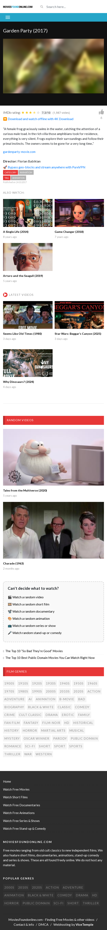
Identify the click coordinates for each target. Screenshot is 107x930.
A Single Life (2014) (16, 231)
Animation (26, 172)
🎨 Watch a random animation (29, 618)
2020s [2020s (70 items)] (79, 691)
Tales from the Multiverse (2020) (25, 490)
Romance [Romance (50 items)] (12, 746)
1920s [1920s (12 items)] (37, 683)
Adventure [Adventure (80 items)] (14, 699)
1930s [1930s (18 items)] (51, 683)
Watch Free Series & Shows (21, 821)
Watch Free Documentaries (21, 805)
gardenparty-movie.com (19, 152)
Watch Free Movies (16, 789)
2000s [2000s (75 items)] (51, 691)
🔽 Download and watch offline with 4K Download (38, 119)
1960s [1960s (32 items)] (92, 683)
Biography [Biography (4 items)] (14, 707)
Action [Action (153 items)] (93, 691)
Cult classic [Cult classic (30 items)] (30, 715)
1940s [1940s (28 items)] (65, 683)
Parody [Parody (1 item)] (60, 738)
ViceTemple (84, 924)
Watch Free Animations (19, 813)
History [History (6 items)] (11, 730)
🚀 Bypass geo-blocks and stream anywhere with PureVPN (44, 167)
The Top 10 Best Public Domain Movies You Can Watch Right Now (50, 657)
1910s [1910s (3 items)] (23, 683)
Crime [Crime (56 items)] (9, 715)
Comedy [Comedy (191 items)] (82, 707)
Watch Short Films (15, 797)
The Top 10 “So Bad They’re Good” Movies (34, 651)
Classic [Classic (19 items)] (64, 707)
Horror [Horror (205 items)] (30, 730)
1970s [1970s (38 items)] (9, 691)
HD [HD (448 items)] (66, 723)
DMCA (43, 924)
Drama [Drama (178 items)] (51, 715)
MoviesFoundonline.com (25, 919)
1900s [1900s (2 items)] (9, 683)
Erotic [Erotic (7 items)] (68, 715)
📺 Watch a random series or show (32, 625)
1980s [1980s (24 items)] (23, 691)
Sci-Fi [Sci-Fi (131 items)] (30, 746)
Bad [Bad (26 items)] (81, 699)
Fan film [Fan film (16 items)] (12, 723)
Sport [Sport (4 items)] (59, 746)
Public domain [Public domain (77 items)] (84, 738)
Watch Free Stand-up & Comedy (24, 828)
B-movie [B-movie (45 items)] (66, 699)
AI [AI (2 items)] (30, 699)
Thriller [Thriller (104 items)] (12, 754)
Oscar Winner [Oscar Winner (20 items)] (36, 738)
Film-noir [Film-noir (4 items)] (51, 723)
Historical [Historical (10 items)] (83, 723)
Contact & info (24, 924)
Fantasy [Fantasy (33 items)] (31, 723)
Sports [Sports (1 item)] (75, 746)
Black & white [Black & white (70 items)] (41, 707)
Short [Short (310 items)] (44, 746)
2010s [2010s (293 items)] (65, 691)
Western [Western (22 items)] (44, 754)
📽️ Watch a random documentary (31, 611)
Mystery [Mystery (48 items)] (12, 738)
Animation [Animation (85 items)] (45, 699)
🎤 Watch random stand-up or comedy (35, 633)
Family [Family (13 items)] (84, 715)
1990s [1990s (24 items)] (37, 691)
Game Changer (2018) (69, 231)
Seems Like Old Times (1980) (22, 333)
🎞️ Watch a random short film (28, 604)
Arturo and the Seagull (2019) (23, 275)
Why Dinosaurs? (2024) (18, 381)
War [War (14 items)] (28, 754)
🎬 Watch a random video (26, 597)
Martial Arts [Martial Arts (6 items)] (53, 730)
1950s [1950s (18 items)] (79, 683)
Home (7, 781)
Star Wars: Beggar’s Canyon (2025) (78, 333)
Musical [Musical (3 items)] (76, 730)
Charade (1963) (13, 563)
